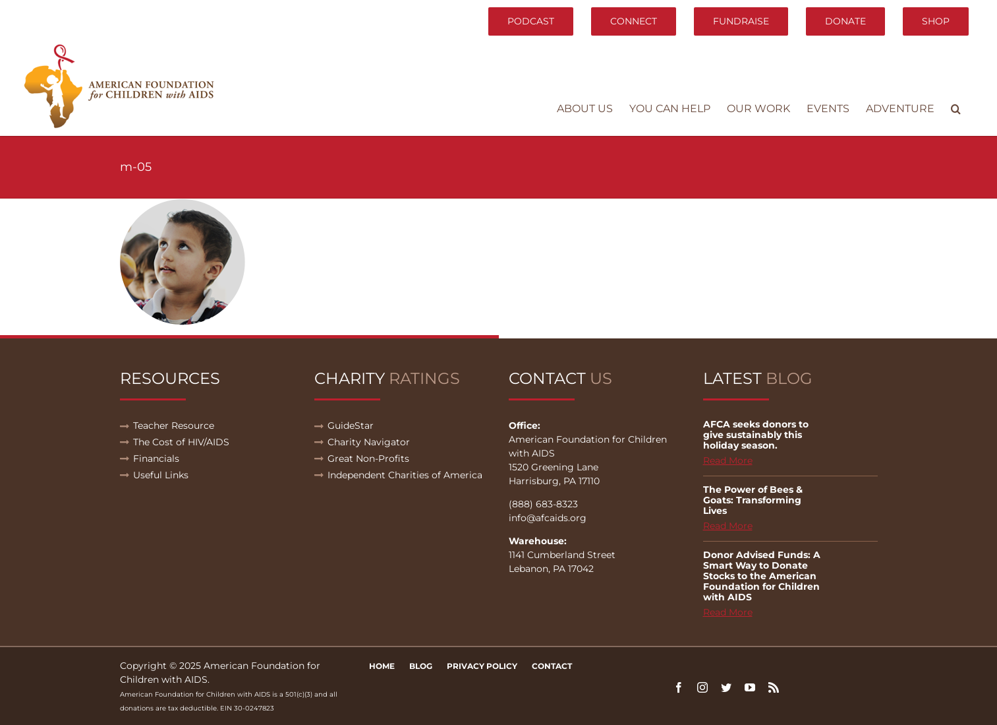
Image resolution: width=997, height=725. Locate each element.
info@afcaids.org (547, 518)
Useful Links (160, 475)
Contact (552, 666)
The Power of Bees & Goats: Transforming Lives (753, 500)
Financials (156, 458)
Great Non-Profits (368, 458)
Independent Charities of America (405, 475)
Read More (728, 460)
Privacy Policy (482, 666)
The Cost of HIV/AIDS (181, 442)
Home (382, 666)
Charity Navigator (369, 442)
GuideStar (351, 425)
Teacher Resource (173, 425)
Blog (420, 666)
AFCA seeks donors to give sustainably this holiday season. (756, 435)
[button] (956, 108)
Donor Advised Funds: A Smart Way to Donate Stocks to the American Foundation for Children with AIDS (761, 576)
